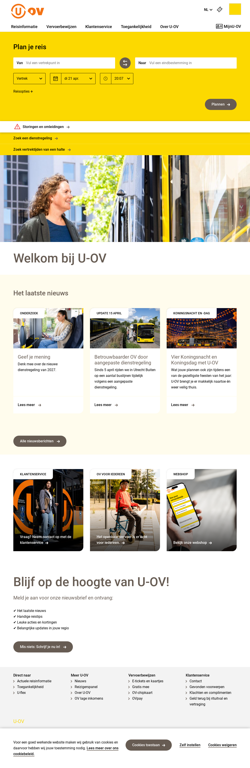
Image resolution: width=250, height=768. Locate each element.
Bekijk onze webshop (192, 542)
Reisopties (21, 91)
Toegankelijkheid (136, 26)
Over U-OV (169, 26)
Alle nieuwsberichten (40, 441)
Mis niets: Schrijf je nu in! (43, 647)
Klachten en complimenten (210, 693)
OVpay (137, 698)
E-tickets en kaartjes (147, 681)
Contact (196, 681)
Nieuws (80, 681)
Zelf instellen (190, 745)
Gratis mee (140, 687)
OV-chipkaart (142, 693)
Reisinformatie (24, 26)
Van (20, 63)
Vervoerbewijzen (61, 26)
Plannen (221, 104)
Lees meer (29, 405)
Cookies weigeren (222, 745)
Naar (142, 63)
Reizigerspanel (86, 687)
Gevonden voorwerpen (207, 687)
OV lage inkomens (89, 698)
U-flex (21, 693)
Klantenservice (98, 26)
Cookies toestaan (148, 745)
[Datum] (78, 78)
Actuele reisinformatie (34, 681)
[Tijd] (122, 78)
